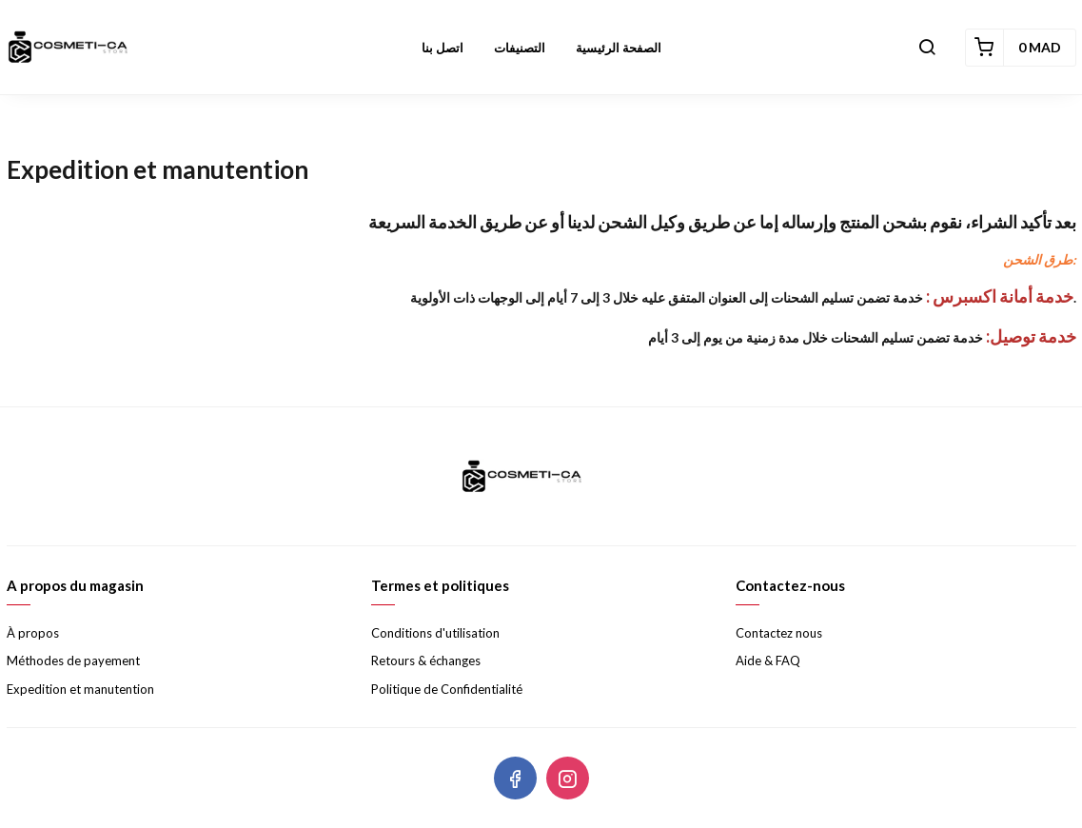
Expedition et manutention (80, 689)
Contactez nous (779, 633)
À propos (33, 633)
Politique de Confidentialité (446, 689)
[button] (927, 48)
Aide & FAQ (768, 660)
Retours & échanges (426, 660)
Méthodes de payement (73, 660)
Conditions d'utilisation (435, 633)
